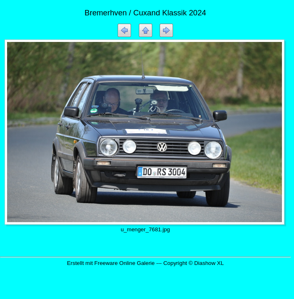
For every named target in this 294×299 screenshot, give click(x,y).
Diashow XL (209, 263)
